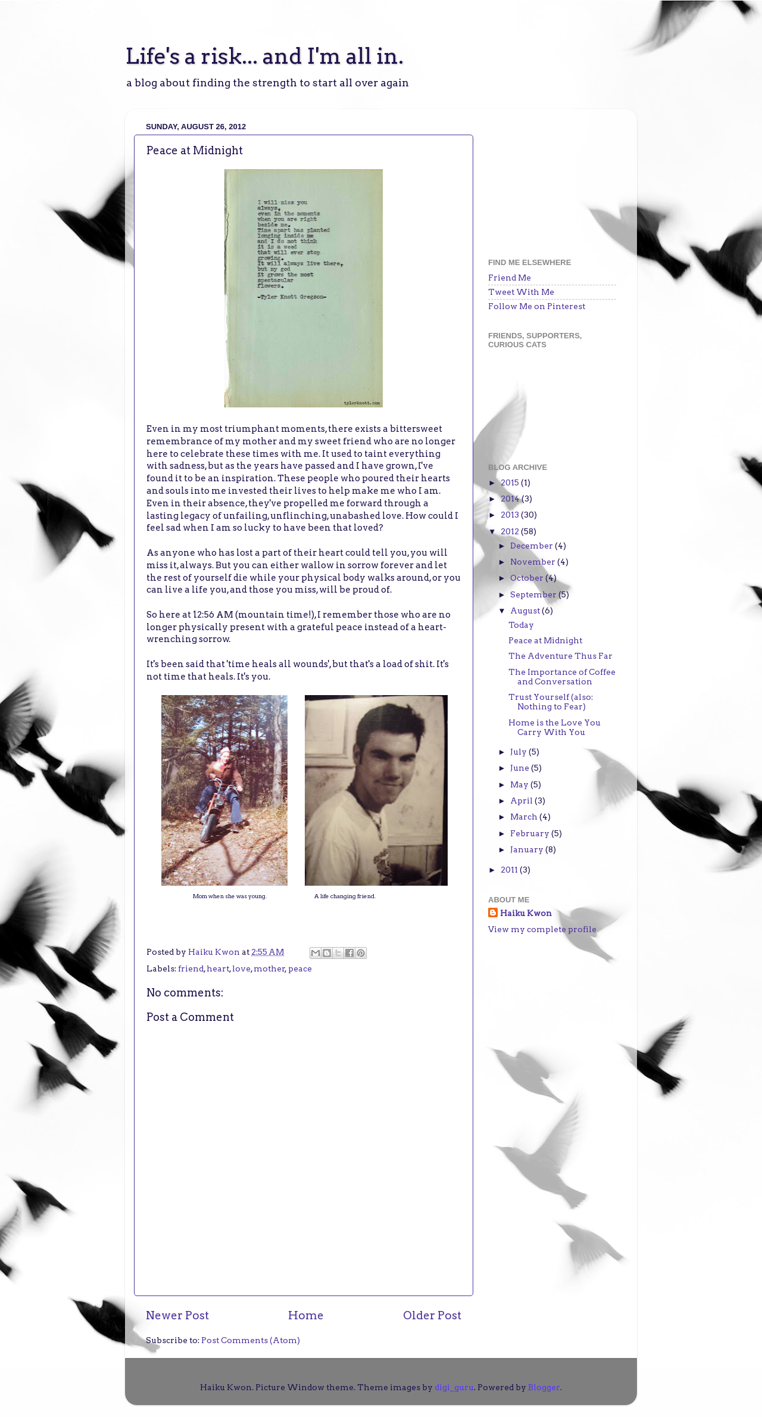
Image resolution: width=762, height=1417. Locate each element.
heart (218, 968)
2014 (511, 498)
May (520, 784)
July (519, 751)
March (524, 816)
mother (269, 968)
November (533, 561)
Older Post (432, 1315)
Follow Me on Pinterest (536, 306)
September (534, 594)
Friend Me (509, 277)
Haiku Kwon (215, 952)
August (526, 610)
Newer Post (177, 1315)
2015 (511, 482)
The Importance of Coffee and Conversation (562, 676)
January (527, 849)
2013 (511, 514)
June (520, 768)
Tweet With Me (521, 292)
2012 (511, 531)
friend (191, 968)
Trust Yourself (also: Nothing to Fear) (550, 701)
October (527, 578)
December (532, 545)
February (530, 833)
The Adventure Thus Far (560, 656)
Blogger (544, 1387)
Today (521, 625)
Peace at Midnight (545, 640)
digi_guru (454, 1387)
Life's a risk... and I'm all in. (264, 56)
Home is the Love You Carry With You (554, 727)
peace (300, 968)
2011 (510, 869)
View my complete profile (542, 929)
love (241, 968)
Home (306, 1315)
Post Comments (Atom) (250, 1340)
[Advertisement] (547, 177)
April (522, 800)
